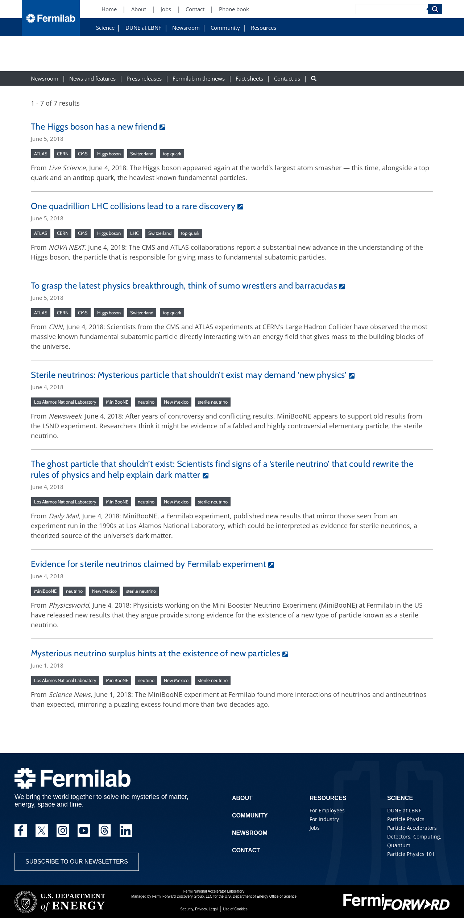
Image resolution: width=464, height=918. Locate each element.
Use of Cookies (235, 909)
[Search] (392, 9)
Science (105, 27)
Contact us (287, 78)
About (242, 798)
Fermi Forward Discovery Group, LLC (182, 896)
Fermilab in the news (199, 78)
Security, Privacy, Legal (199, 909)
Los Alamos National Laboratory (65, 402)
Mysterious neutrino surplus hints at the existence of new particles (155, 653)
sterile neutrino (213, 402)
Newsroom (186, 27)
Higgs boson (109, 153)
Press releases (144, 78)
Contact (246, 850)
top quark (172, 153)
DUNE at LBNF (143, 27)
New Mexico (176, 402)
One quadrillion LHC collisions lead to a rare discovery (133, 206)
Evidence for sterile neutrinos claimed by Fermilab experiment (148, 564)
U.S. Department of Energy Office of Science (261, 896)
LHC (134, 233)
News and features (92, 78)
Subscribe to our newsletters (76, 861)
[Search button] (313, 78)
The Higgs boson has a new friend (94, 126)
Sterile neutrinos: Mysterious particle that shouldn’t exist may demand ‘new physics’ (189, 375)
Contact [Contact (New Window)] (195, 9)
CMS (83, 153)
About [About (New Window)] (138, 9)
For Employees (327, 810)
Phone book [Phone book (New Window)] (234, 9)
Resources (263, 27)
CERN (63, 153)
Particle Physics (405, 819)
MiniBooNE (117, 402)
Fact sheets (249, 78)
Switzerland (141, 153)
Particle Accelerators (412, 827)
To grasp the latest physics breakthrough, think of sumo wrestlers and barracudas (184, 285)
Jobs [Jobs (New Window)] (166, 9)
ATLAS (40, 153)
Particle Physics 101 (411, 853)
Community (225, 27)
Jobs (315, 827)
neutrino (146, 402)
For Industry (324, 819)
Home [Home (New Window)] (109, 9)
